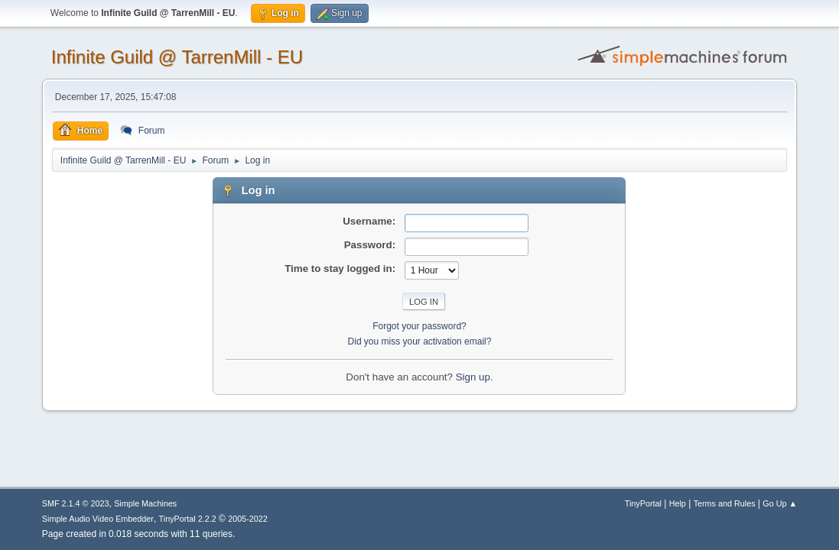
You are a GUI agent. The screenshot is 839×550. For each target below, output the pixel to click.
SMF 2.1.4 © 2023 (75, 503)
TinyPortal (643, 503)
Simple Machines (145, 503)
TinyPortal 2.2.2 (187, 518)
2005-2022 (248, 518)
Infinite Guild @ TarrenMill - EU (177, 57)
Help (677, 503)
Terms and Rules (725, 503)
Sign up (473, 377)
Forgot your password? (419, 326)
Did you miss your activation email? (420, 341)
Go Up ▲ (780, 503)
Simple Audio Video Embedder (98, 518)
